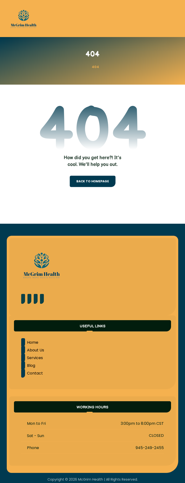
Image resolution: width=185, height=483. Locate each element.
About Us (32, 350)
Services (32, 358)
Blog (28, 365)
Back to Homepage (92, 181)
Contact (32, 373)
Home (29, 342)
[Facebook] (23, 299)
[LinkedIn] (42, 299)
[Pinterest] (29, 299)
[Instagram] (36, 299)
